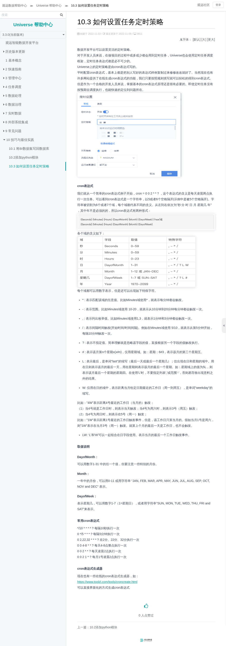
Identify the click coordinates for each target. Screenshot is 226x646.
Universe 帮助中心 (49, 5)
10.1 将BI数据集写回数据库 (29, 148)
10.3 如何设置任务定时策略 (90, 5)
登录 (218, 4)
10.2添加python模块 (23, 157)
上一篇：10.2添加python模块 (97, 627)
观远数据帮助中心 (14, 5)
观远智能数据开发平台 (22, 43)
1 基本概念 (14, 60)
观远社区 (203, 5)
